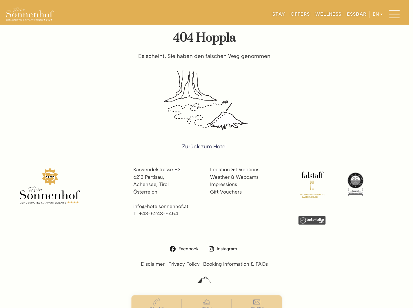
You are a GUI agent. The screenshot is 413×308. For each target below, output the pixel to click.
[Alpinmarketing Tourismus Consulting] (204, 280)
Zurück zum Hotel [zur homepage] (204, 146)
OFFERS (300, 14)
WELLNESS (328, 14)
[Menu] (394, 14)
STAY (278, 14)
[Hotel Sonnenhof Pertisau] (30, 14)
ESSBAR (356, 14)
